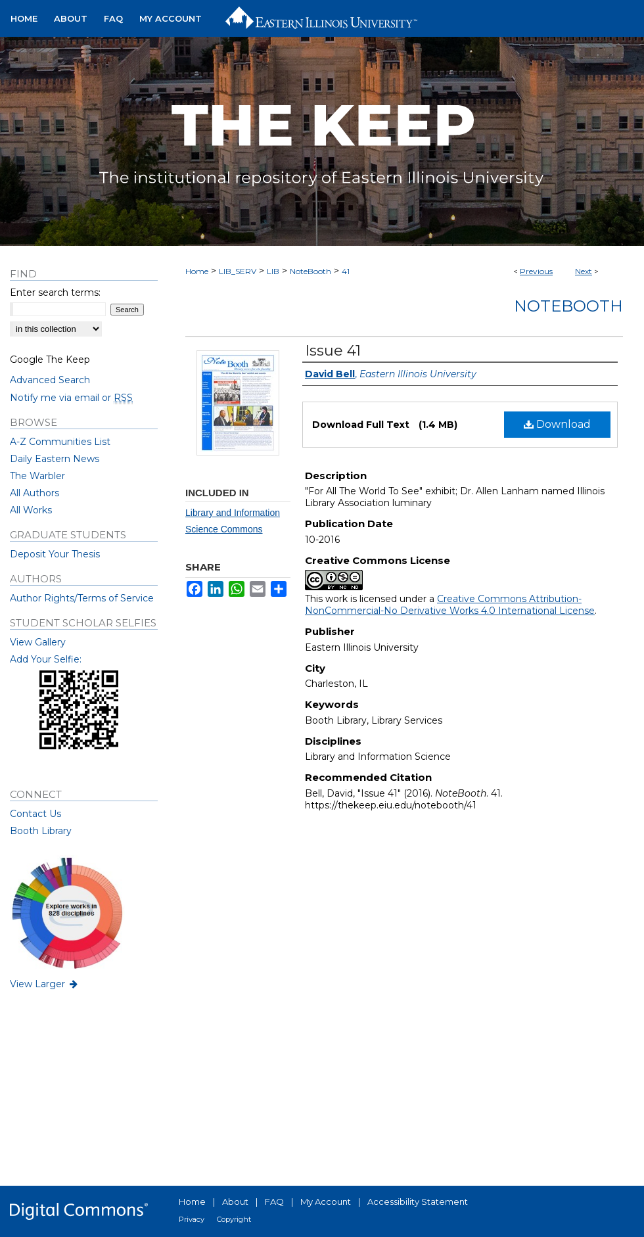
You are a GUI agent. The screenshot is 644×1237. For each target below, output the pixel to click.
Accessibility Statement (417, 1201)
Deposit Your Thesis (55, 554)
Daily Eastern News (54, 459)
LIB (273, 271)
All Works (31, 510)
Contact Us (35, 814)
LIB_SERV (237, 271)
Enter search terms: (55, 292)
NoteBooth (310, 271)
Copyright (234, 1219)
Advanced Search (50, 380)
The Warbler (37, 476)
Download (557, 424)
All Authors (34, 493)
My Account (325, 1201)
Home (196, 271)
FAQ (274, 1201)
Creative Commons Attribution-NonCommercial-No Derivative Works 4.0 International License (450, 605)
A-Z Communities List (60, 442)
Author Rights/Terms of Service (82, 598)
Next (583, 271)
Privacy (191, 1219)
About (235, 1201)
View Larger (45, 984)
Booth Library (41, 831)
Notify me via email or (71, 398)
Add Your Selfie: (45, 659)
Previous (536, 271)
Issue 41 (333, 351)
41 (346, 271)
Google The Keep (50, 359)
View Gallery (38, 642)
